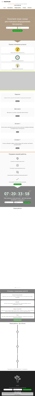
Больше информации (17, 394)
